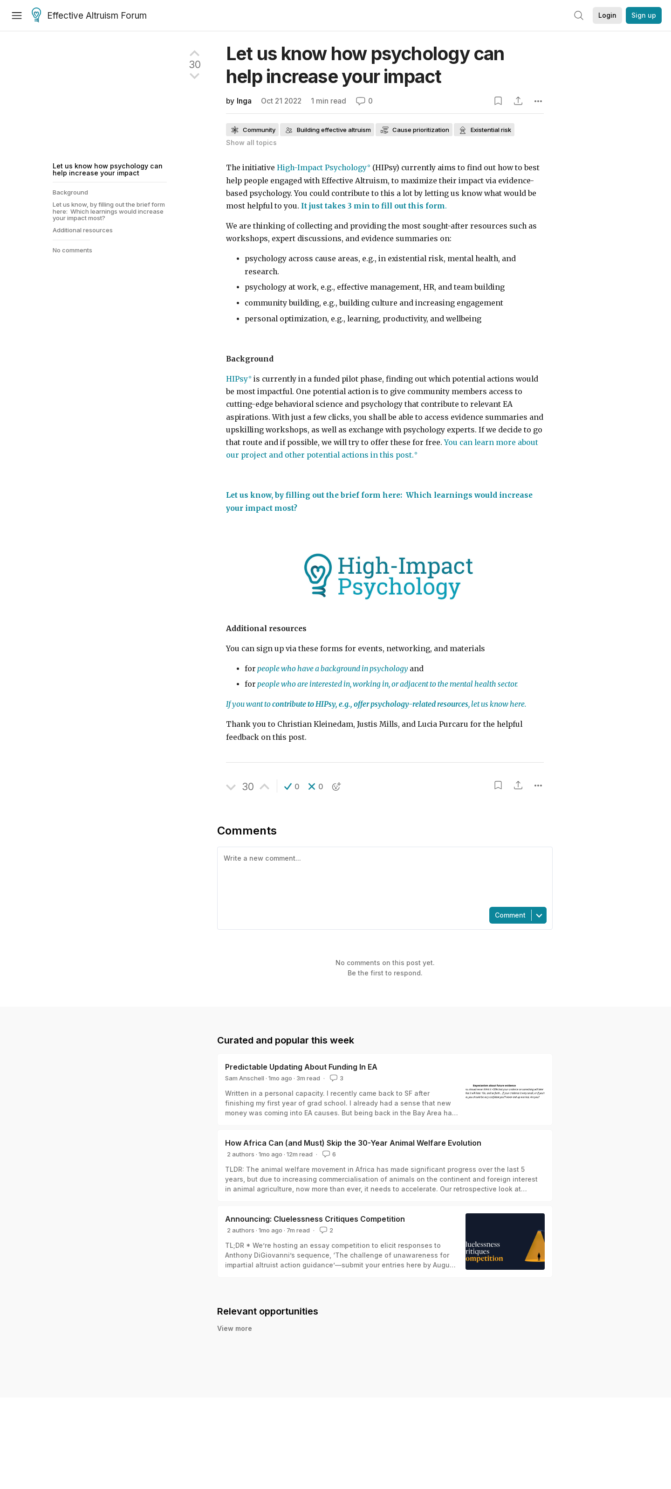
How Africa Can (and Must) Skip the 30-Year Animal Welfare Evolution (353, 1143)
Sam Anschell (244, 1078)
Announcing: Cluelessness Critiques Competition (315, 1219)
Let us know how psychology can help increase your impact (108, 169)
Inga (244, 101)
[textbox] (383, 876)
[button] (292, 786)
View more (234, 1328)
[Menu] (17, 15)
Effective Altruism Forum (89, 16)
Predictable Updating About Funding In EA (301, 1067)
